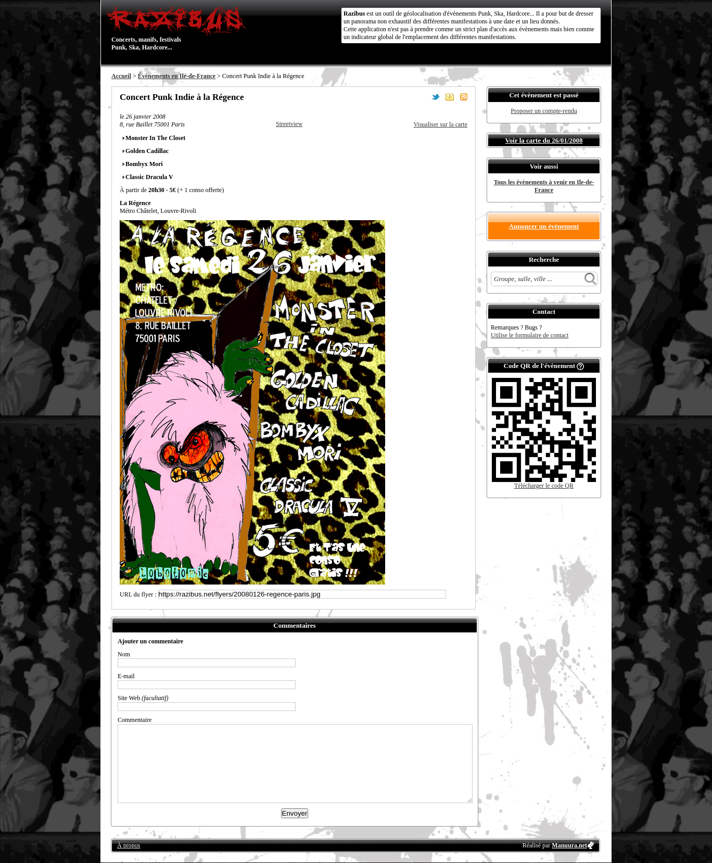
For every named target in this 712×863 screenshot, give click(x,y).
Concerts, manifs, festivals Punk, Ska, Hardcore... (178, 28)
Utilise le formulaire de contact (529, 335)
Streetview (289, 124)
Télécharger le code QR (544, 485)
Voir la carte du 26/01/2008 (544, 140)
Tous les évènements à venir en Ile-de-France (544, 186)
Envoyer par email (450, 97)
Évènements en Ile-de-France (176, 76)
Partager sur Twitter (435, 97)
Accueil (121, 76)
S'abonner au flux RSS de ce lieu (464, 97)
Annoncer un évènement (544, 226)
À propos (128, 845)
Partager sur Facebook (421, 97)
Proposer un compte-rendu (544, 111)
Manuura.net (569, 845)
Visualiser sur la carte (440, 124)
